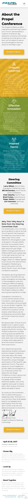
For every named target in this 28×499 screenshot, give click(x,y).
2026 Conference (10, 495)
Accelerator (10, 497)
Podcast (21, 495)
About (20, 497)
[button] (24, 3)
